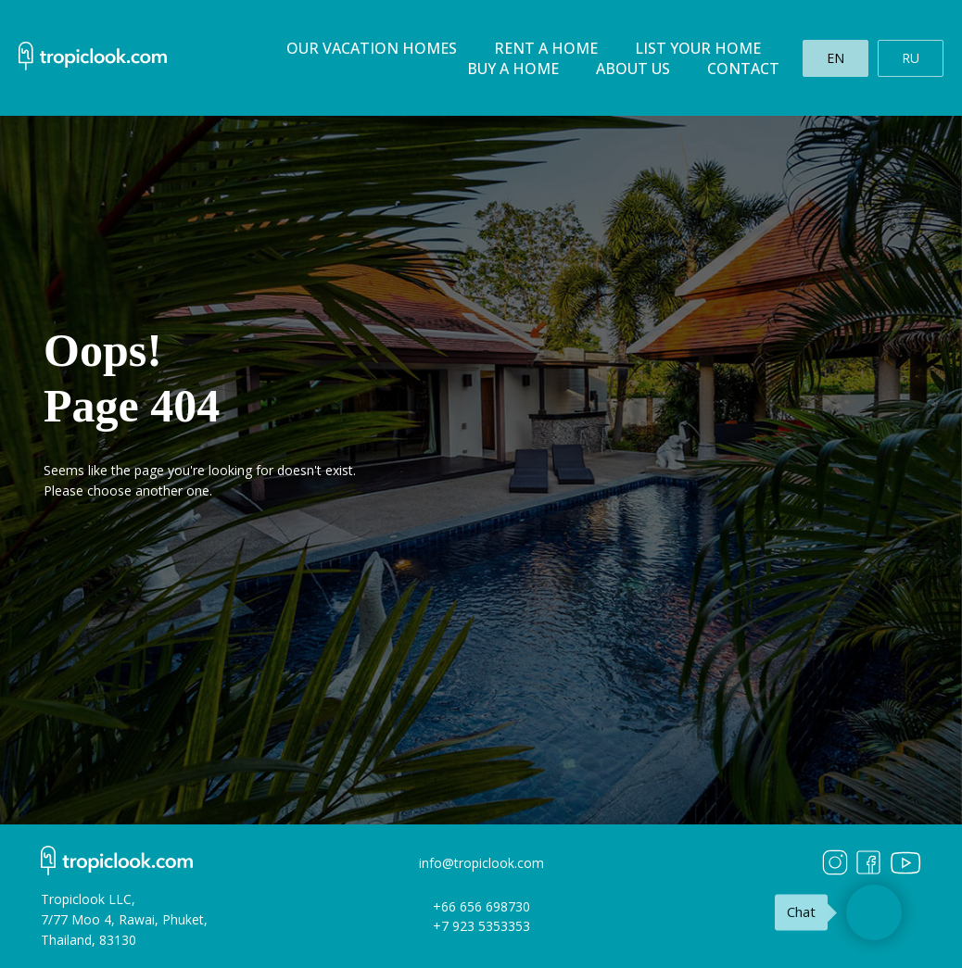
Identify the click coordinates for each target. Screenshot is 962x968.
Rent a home (546, 48)
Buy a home (513, 68)
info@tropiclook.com (481, 863)
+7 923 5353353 (481, 926)
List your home (698, 48)
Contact (743, 68)
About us (633, 68)
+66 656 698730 (481, 906)
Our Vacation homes (371, 48)
